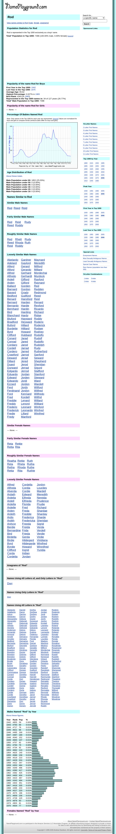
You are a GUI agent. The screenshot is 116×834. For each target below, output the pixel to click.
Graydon (33, 668)
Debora (22, 619)
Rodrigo (55, 623)
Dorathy (22, 666)
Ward (37, 380)
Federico (33, 634)
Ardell (10, 279)
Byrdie (11, 546)
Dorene (22, 672)
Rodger (38, 328)
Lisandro (44, 634)
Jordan (25, 374)
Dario (9, 703)
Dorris (22, 703)
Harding (26, 312)
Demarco (23, 637)
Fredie (11, 413)
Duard (11, 364)
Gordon (25, 289)
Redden (39, 289)
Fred (10, 397)
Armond (10, 634)
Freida (26, 527)
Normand (45, 654)
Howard (25, 331)
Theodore (56, 686)
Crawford (12, 354)
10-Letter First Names (90, 151)
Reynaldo (45, 690)
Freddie (12, 400)
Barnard (12, 289)
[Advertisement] (87, 6)
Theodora (56, 683)
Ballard (11, 286)
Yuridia (41, 550)
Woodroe (56, 697)
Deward (12, 357)
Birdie (10, 540)
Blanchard (13, 315)
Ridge (37, 315)
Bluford (11, 318)
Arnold (10, 637)
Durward (12, 367)
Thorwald (56, 688)
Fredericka (28, 520)
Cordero (12, 351)
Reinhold (45, 683)
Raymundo (45, 677)
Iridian (26, 553)
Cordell (11, 348)
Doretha (22, 674)
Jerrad (25, 367)
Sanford (39, 354)
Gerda (26, 536)
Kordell (25, 397)
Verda (40, 527)
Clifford (11, 335)
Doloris (22, 657)
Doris (21, 688)
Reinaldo (45, 681)
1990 (102, 166)
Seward (38, 357)
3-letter (93, 278)
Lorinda (44, 637)
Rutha (30, 464)
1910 (86, 181)
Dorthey (33, 614)
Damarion (11, 701)
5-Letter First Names (90, 136)
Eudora (33, 632)
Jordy (24, 387)
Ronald (55, 634)
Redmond (40, 292)
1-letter (86, 278)
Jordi (24, 380)
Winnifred (43, 546)
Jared (24, 341)
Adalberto (11, 612)
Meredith (39, 263)
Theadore (56, 679)
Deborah (23, 621)
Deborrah (23, 623)
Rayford (39, 279)
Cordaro (12, 344)
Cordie (26, 491)
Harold (33, 674)
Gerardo (26, 269)
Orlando (44, 661)
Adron (9, 614)
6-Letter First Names (90, 139)
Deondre (23, 645)
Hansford (26, 299)
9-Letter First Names (90, 148)
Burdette (12, 328)
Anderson (11, 630)
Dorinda (22, 683)
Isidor (32, 688)
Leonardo (27, 410)
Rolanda (55, 628)
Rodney (39, 331)
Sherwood (56, 670)
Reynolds (45, 695)
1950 (97, 163)
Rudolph (39, 344)
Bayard (11, 292)
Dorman (22, 692)
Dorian (22, 681)
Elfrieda (26, 500)
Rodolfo (39, 335)
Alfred (10, 272)
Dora (21, 661)
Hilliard (25, 328)
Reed (17, 208)
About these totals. (14, 176)
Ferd (10, 387)
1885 (86, 166)
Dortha (33, 610)
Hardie (25, 305)
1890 (86, 169)
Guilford (26, 295)
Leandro (44, 625)
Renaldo (44, 686)
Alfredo (11, 276)
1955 (97, 166)
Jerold (32, 701)
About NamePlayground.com (78, 821)
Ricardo (39, 308)
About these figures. (15, 715)
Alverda (12, 491)
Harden (25, 302)
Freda (25, 510)
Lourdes (42, 487)
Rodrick (55, 621)
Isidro (32, 692)
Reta (10, 443)
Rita (17, 447)
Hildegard (28, 540)
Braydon (11, 654)
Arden (11, 282)
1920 (91, 166)
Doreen (22, 670)
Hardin (25, 308)
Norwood (45, 657)
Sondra (55, 672)
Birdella (11, 536)
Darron (22, 616)
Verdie (41, 533)
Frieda (26, 533)
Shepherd (40, 361)
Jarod (24, 344)
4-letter (93, 281)
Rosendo (56, 650)
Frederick (13, 410)
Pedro (43, 666)
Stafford (39, 371)
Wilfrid (38, 397)
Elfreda (26, 497)
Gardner (26, 259)
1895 (86, 172)
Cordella (27, 484)
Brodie (10, 661)
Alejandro (11, 616)
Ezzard (11, 384)
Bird (9, 312)
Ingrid (25, 550)
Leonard (26, 407)
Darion (10, 706)
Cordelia (12, 556)
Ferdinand (13, 390)
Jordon (25, 384)
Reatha (11, 460)
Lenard (25, 400)
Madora (44, 641)
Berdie (11, 527)
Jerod (24, 364)
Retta (10, 447)
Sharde (41, 517)
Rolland (55, 632)
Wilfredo (39, 393)
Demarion (23, 641)
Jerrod (25, 371)
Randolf (44, 668)
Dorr (9, 583)
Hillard (25, 325)
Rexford (39, 305)
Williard (38, 403)
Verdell (41, 530)
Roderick (39, 325)
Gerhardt (26, 276)
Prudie (41, 504)
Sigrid (40, 523)
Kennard (26, 393)
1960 (97, 169)
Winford (39, 407)
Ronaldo (55, 637)
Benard (11, 299)
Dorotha (22, 695)
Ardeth (11, 514)
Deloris (22, 634)
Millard (38, 269)
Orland (44, 659)
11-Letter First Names (90, 154)
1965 (37, 94)
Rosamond (56, 648)
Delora (22, 630)
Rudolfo (39, 341)
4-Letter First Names (90, 133)
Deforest (23, 628)
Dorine (22, 686)
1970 (97, 175)
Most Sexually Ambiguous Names (95, 258)
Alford (10, 269)
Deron (22, 648)
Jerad (24, 357)
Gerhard (26, 272)
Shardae (42, 510)
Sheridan (39, 364)
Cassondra (12, 668)
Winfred (39, 410)
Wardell (38, 384)
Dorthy (33, 616)
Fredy (10, 416)
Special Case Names (90, 264)
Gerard (25, 266)
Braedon (11, 650)
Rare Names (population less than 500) (95, 268)
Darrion (22, 614)
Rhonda (44, 699)
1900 (86, 175)
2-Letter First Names (90, 127)
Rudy (28, 222)
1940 (91, 178)
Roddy (19, 225)
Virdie (40, 536)
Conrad (11, 341)
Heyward (26, 321)
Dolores (22, 654)
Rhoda (19, 242)
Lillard (24, 413)
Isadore (33, 686)
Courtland (11, 697)
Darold (22, 610)
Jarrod (25, 354)
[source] (70, 36)
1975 (33, 90)
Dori (21, 679)
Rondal (55, 641)
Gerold (33, 652)
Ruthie (31, 470)
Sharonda (56, 668)
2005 (102, 175)
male (31, 23)
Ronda (55, 639)
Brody (9, 663)
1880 (86, 163)
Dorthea (33, 612)
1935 (91, 175)
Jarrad (25, 348)
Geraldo (33, 648)
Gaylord (26, 263)
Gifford (25, 279)
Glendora (34, 659)
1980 (97, 181)
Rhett (18, 239)
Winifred (39, 413)
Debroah (23, 625)
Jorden (25, 377)
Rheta (21, 464)
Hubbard (26, 335)
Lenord (25, 403)
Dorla (21, 690)
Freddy (11, 403)
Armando (11, 632)
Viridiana (42, 540)
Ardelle (11, 507)
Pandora (44, 663)
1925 (91, 169)
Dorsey (22, 706)
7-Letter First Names (90, 142)
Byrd (10, 331)
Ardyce (11, 523)
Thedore (55, 681)
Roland (55, 625)
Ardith (10, 520)
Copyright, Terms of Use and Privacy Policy (96, 830)
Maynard (39, 259)
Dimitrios (23, 650)
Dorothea (23, 697)
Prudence (43, 500)
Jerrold (33, 706)
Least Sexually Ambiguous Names (95, 261)
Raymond (45, 674)
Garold (33, 643)
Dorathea (23, 663)
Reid (24, 208)
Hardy (24, 315)
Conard (11, 338)
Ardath (11, 494)
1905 (86, 178)
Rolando (55, 630)
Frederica (28, 517)
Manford (26, 416)
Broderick (11, 659)
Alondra (10, 628)
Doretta (22, 677)
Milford (38, 266)
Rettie (18, 443)
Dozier (33, 619)
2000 (102, 172)
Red (9, 208)
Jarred (25, 351)
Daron (22, 612)
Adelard (12, 263)
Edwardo (12, 380)
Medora (44, 645)
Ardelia (11, 497)
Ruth (27, 242)
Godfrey (33, 661)
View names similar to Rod (17, 23)
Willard (38, 400)
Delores (22, 632)
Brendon (11, 657)
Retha (11, 467)
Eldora (33, 630)
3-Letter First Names (90, 130)
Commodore (12, 672)
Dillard (11, 361)
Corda (11, 553)
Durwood (34, 621)
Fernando (34, 637)
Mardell (41, 491)
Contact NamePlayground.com (100, 821)
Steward (39, 377)
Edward (12, 377)
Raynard (39, 282)
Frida (25, 530)
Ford (10, 393)
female (36, 23)
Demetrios (24, 643)
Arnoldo (10, 639)
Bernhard (13, 308)
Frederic (12, 407)
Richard (39, 312)
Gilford (25, 282)
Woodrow (56, 699)
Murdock (39, 276)
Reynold (44, 692)
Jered (24, 361)
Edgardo (12, 371)
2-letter (86, 281)
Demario (23, 639)
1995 (102, 169)
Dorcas (22, 668)
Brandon (11, 652)
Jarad (24, 338)
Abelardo (12, 259)
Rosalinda (56, 645)
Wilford (38, 387)
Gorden (25, 286)
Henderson (34, 679)
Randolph (45, 670)
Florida (26, 504)
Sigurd (38, 367)
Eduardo (12, 374)
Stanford (39, 374)
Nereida (42, 497)
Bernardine (14, 530)
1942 (33, 87)
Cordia (26, 487)
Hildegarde (28, 543)
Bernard (12, 302)
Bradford (12, 321)
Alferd (10, 266)
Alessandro (12, 619)
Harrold (33, 677)
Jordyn (25, 390)
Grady (25, 292)
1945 (91, 181)
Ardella (11, 504)
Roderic (39, 321)
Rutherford (40, 351)
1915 (91, 163)
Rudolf (38, 338)
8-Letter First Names (90, 145)
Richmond (45, 703)
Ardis (10, 517)
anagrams (44, 23)
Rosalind (55, 643)
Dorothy (22, 699)
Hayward (26, 318)
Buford (11, 325)
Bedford (12, 295)
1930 (91, 172)
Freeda (26, 523)
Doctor (22, 652)
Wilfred (38, 390)
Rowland (55, 652)
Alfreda (11, 487)
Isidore (33, 690)
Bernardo (13, 305)
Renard (38, 302)
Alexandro (11, 621)
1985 (102, 163)
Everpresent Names (90, 255)
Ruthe (30, 467)
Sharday (42, 514)
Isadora (33, 683)
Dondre (22, 659)
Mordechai (40, 272)
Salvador (56, 663)
